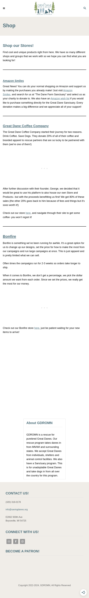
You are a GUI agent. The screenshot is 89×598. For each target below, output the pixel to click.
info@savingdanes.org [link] (17, 509)
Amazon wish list (60, 98)
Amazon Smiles (13, 80)
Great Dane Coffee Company (26, 126)
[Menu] (4, 8)
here (28, 213)
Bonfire (9, 236)
